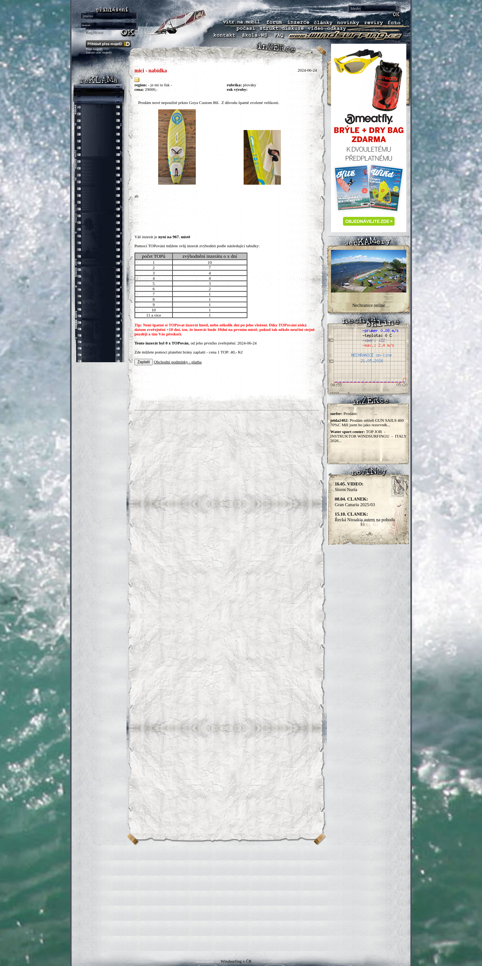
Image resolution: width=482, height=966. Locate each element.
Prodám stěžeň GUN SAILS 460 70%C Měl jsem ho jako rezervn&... (367, 422)
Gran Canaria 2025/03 (355, 501)
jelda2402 (338, 420)
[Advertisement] (241, 898)
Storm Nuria (349, 486)
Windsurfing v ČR (236, 961)
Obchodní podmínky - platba (178, 362)
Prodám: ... (360, 413)
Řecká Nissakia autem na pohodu (365, 516)
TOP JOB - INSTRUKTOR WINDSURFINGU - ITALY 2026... (368, 436)
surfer (335, 413)
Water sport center (346, 431)
